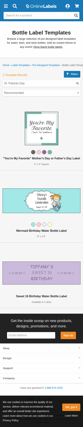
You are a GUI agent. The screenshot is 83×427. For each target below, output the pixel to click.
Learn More (71, 415)
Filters (72, 74)
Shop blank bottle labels (47, 46)
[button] (5, 6)
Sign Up (68, 335)
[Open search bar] (14, 6)
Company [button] (9, 378)
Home (6, 65)
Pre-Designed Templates (46, 65)
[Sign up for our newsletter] (31, 335)
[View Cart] (77, 6)
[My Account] (67, 6)
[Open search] (76, 15)
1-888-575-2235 (54, 387)
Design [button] (7, 358)
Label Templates (21, 65)
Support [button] (8, 368)
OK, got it (71, 407)
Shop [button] (6, 348)
